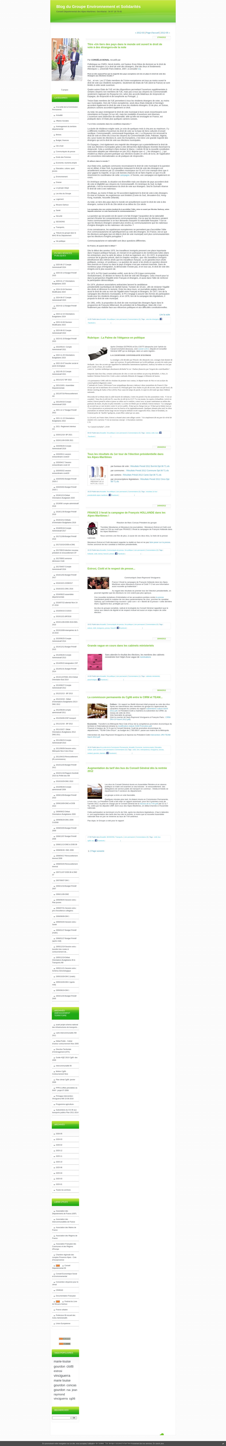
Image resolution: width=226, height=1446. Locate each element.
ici (139, 69)
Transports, (60, 227)
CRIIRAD (59, 1290)
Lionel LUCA (143, 349)
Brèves (58, 135)
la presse (160, 597)
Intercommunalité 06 (64, 1066)
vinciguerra (62, 1375)
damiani (102, 753)
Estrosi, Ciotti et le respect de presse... (111, 568)
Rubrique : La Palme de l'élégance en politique (116, 337)
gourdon (59, 1390)
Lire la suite (165, 314)
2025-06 (59, 1167)
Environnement (62, 177)
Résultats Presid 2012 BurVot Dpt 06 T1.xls (150, 466)
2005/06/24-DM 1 (62, 990)
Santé (58, 210)
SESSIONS (60, 222)
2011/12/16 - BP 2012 (64, 724)
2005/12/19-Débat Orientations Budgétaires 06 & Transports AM (63, 960)
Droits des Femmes (63, 157)
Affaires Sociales (62, 121)
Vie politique (60, 241)
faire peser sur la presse (159, 542)
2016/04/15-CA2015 (63, 611)
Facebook (113, 495)
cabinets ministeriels (153, 676)
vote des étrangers (152, 319)
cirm (138, 749)
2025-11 (59, 1156)
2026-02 (59, 1145)
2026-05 (59, 1134)
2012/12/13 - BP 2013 (64, 693)
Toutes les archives (63, 1190)
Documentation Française (66, 1296)
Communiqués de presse (65, 152)
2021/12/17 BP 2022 (64, 380)
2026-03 (59, 1139)
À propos (64, 90)
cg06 (72, 1398)
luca (156, 433)
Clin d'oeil (59, 146)
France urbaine (62, 1310)
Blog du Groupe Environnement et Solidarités (98, 6)
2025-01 (59, 1184)
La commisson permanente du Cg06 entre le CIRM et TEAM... (125, 697)
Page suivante (97, 851)
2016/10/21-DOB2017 (64, 583)
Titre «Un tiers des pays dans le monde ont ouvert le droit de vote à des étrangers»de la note (124, 46)
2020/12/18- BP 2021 (64, 435)
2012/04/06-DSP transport (66, 718)
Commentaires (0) (134, 319)
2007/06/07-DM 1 (62, 880)
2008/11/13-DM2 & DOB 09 (66, 845)
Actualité (59, 115)
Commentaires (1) (134, 676)
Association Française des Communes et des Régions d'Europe (64, 1246)
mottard (90, 753)
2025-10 (59, 1162)
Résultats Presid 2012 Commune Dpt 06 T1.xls (147, 470)
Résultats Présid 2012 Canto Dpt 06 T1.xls (142, 475)
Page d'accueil (152, 33)
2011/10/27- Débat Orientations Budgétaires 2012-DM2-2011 (64, 732)
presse (111, 554)
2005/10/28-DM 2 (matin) (65, 976)
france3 (106, 554)
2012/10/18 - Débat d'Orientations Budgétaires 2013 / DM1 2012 (65, 701)
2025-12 (59, 1151)
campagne (125, 175)
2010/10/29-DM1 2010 (64, 781)
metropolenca (145, 749)
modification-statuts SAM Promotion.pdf (135, 726)
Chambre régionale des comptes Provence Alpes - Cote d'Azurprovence (64, 1257)
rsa (68, 1389)
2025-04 (59, 1173)
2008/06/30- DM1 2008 (65, 850)
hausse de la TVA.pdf (149, 804)
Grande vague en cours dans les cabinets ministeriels (120, 645)
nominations (145, 657)
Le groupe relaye (62, 188)
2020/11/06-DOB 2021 (64, 440)
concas (71, 1385)
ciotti (70, 1366)
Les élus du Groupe (63, 194)
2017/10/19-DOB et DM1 (65, 545)
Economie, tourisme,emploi (66, 163)
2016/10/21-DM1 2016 (64, 589)
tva (93, 840)
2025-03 (59, 1179)
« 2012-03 (139, 33)
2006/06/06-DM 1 (62, 916)
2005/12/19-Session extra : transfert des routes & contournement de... (64, 949)
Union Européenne (63, 1324)
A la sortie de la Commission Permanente (114, 747)
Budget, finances (62, 140)
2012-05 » (165, 33)
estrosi (58, 1371)
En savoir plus (158, 1444)
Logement (60, 199)
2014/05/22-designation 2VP (67, 663)
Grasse (59, 182)
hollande (90, 554)
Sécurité (59, 216)
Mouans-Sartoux (62, 205)
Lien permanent (121, 319)
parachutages (92, 680)
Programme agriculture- (65, 1104)
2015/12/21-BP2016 (63, 616)
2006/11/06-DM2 (62, 894)
